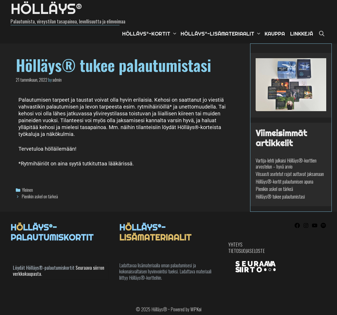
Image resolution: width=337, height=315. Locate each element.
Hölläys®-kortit (150, 33)
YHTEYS (235, 244)
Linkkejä (301, 33)
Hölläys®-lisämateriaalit (221, 33)
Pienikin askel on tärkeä (40, 196)
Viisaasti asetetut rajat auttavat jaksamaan (290, 173)
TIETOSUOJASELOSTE (246, 250)
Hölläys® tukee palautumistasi (280, 196)
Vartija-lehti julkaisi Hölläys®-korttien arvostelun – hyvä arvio (286, 163)
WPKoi (195, 309)
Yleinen (27, 189)
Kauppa (275, 33)
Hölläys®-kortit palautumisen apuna (284, 181)
